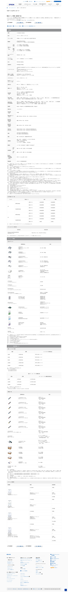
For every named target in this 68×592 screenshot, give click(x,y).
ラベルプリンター (9, 581)
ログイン (49, 1)
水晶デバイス (38, 572)
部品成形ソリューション (39, 561)
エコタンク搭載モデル (10, 569)
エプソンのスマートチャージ (11, 573)
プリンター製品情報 (24, 570)
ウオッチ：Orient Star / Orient (24, 576)
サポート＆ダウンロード (12, 7)
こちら (28, 20)
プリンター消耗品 (22, 568)
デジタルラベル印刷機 (23, 564)
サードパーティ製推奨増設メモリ (29, 26)
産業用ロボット (38, 558)
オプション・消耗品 (17, 26)
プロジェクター (22, 573)
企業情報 (53, 561)
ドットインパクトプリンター (11, 578)
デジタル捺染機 (22, 565)
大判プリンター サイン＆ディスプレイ (25, 558)
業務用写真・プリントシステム (24, 562)
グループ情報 (25, 1)
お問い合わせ (30, 1)
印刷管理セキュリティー (23, 585)
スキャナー (22, 579)
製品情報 (9, 554)
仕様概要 (10, 26)
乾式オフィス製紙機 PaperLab (24, 582)
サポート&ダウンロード (55, 558)
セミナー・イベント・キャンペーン (40, 1)
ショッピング (54, 560)
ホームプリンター (9, 561)
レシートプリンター (9, 580)
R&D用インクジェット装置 (39, 567)
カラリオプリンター (10, 566)
